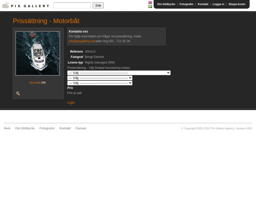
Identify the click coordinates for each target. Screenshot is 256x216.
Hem (7, 128)
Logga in (218, 4)
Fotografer (187, 4)
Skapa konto (237, 4)
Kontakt (203, 4)
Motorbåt (35, 82)
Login (71, 102)
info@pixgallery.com (82, 41)
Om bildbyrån (166, 4)
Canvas (80, 128)
